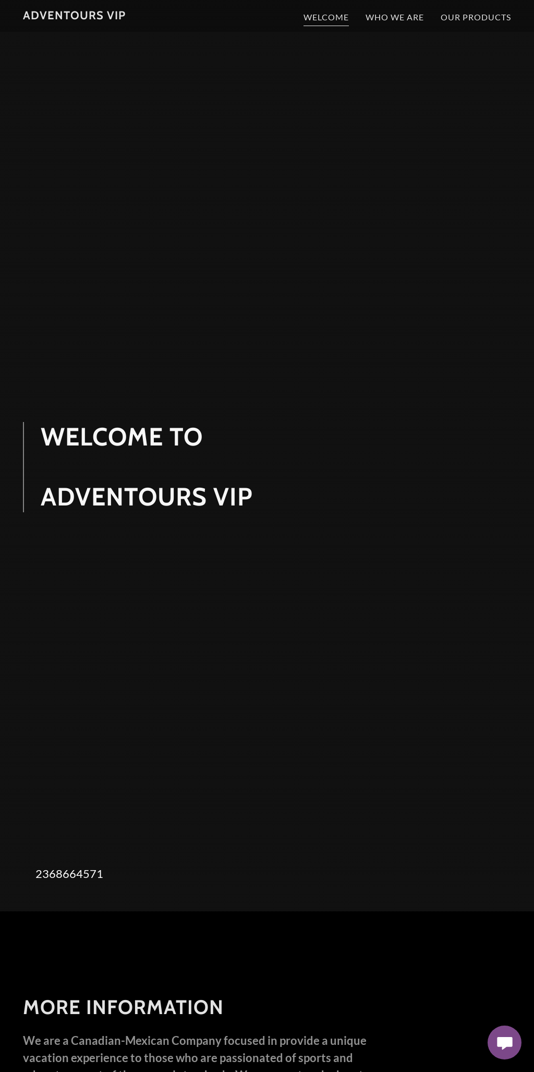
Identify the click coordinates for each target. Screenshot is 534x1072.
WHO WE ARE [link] (395, 17)
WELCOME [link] (326, 17)
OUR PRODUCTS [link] (476, 17)
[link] (74, 16)
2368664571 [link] (69, 873)
